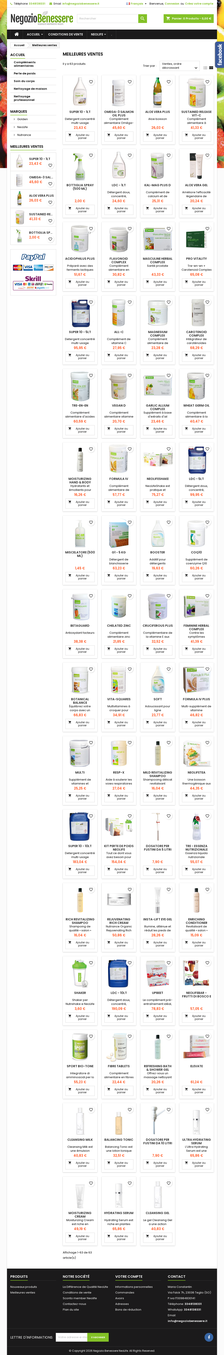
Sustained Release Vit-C (41, 214)
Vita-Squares (119, 699)
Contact (177, 1276)
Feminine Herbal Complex (196, 627)
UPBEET (157, 993)
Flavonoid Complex (119, 260)
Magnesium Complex (157, 334)
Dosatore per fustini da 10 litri (157, 1141)
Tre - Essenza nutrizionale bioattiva (197, 849)
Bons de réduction (128, 1310)
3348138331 (37, 3)
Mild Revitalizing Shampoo (157, 774)
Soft (158, 699)
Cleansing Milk (80, 1139)
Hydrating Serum (118, 1213)
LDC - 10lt (119, 993)
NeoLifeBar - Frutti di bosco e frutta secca (196, 996)
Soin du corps (24, 81)
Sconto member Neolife (80, 1298)
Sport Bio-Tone (80, 1066)
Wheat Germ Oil (196, 405)
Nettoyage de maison (30, 89)
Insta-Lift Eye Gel (157, 919)
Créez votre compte (199, 3)
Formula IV (118, 479)
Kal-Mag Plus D (157, 185)
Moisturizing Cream (79, 1215)
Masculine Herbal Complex (158, 260)
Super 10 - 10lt (80, 846)
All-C (119, 332)
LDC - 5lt (196, 479)
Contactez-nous (74, 1304)
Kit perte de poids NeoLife (119, 848)
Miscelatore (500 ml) (80, 554)
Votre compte (128, 1276)
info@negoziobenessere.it (80, 3)
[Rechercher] (112, 18)
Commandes (124, 1292)
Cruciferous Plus (158, 625)
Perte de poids (24, 73)
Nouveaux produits (23, 1287)
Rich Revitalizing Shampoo (80, 921)
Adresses (122, 1304)
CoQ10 (196, 552)
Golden (22, 119)
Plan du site (71, 1310)
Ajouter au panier (78, 136)
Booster (157, 552)
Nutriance (24, 135)
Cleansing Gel (158, 1213)
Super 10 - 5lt (80, 332)
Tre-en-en (80, 405)
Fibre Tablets (119, 1066)
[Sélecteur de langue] (137, 3)
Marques (18, 111)
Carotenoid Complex (196, 334)
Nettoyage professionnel (24, 98)
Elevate (196, 1066)
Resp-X (118, 772)
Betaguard (79, 625)
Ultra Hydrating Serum (196, 1141)
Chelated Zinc (119, 625)
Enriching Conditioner (196, 921)
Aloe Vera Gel (196, 185)
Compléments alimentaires (24, 64)
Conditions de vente (65, 34)
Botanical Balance (80, 701)
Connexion (172, 3)
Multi (80, 772)
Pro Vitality (196, 258)
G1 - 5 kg (119, 552)
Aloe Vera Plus (41, 195)
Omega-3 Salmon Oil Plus (41, 177)
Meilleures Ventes (26, 146)
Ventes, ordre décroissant (180, 66)
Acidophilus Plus (80, 258)
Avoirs (119, 1298)
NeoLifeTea (196, 772)
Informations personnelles (134, 1287)
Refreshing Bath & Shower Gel (158, 1068)
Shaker (80, 993)
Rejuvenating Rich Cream (118, 921)
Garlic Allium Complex (157, 407)
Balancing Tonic (118, 1139)
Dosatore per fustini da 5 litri (158, 848)
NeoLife (97, 34)
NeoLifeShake (158, 479)
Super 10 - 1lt (39, 159)
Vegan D (119, 405)
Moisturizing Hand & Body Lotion (79, 482)
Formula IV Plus (196, 699)
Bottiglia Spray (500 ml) (41, 232)
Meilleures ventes (22, 1292)
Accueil (33, 34)
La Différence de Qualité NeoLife (85, 1287)
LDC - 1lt (119, 185)
